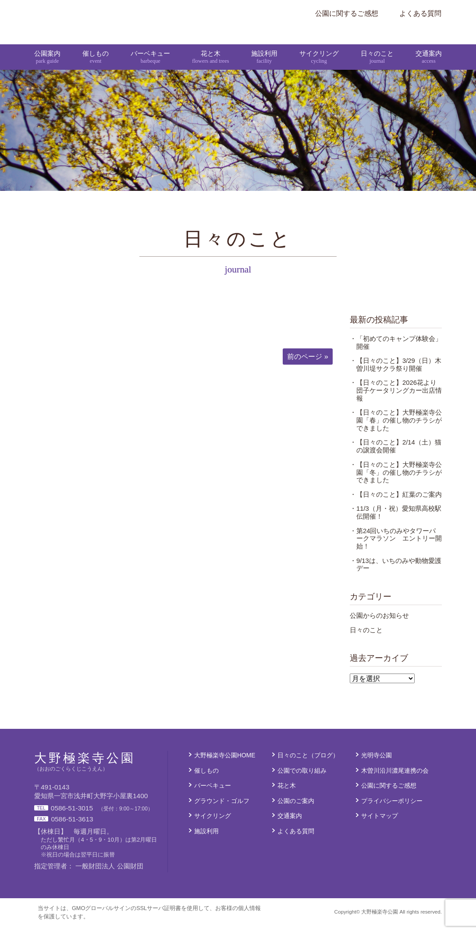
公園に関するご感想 (346, 13)
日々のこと (376, 43)
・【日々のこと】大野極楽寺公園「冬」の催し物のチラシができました (396, 480)
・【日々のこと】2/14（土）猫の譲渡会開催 (395, 454)
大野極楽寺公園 (207, 13)
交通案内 (428, 43)
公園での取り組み (302, 777)
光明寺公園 (376, 762)
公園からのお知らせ (379, 623)
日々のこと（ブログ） (308, 762)
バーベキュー (150, 43)
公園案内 (48, 43)
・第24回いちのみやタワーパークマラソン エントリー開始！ (396, 546)
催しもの (96, 43)
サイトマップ (379, 823)
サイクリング (319, 43)
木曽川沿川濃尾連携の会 (395, 777)
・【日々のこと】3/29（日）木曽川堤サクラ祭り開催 (395, 372)
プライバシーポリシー (392, 808)
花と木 (211, 43)
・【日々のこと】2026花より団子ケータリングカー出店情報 (396, 398)
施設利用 (264, 43)
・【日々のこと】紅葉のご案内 (396, 501)
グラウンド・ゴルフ (221, 808)
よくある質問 (420, 13)
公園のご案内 (295, 808)
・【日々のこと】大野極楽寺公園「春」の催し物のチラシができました (396, 427)
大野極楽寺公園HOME (224, 762)
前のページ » (307, 364)
